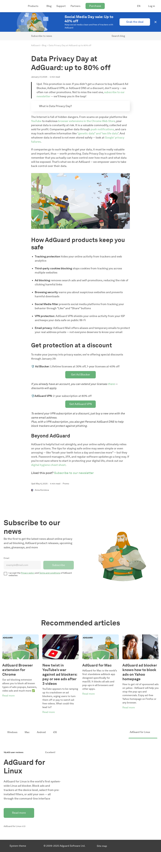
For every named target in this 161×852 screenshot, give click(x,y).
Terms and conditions (49, 573)
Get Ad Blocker (80, 374)
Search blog (118, 36)
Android (41, 732)
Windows (12, 732)
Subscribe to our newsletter (74, 473)
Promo (66, 483)
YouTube (36, 121)
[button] (155, 22)
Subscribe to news (41, 36)
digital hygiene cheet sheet (48, 465)
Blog (49, 6)
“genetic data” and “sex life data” (97, 133)
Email (6, 558)
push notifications (102, 129)
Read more (19, 812)
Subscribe (58, 565)
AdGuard (35, 45)
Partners (75, 6)
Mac (27, 732)
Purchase (95, 6)
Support (61, 6)
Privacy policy (28, 573)
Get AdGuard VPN (80, 404)
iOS (55, 732)
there (111, 384)
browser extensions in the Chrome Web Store (86, 121)
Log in (151, 6)
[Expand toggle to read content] (35, 106)
